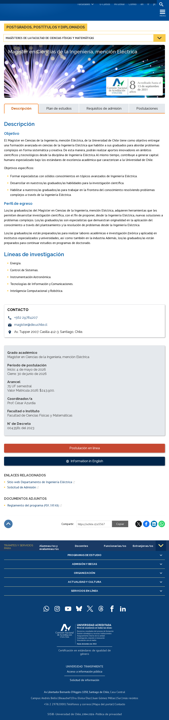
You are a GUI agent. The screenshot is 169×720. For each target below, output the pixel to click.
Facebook (146, 525)
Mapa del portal (101, 699)
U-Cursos (104, 4)
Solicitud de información (84, 676)
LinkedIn (154, 525)
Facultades (83, 4)
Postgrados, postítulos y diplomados (45, 28)
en (141, 4)
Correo (132, 4)
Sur (117, 694)
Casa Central (117, 688)
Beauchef (65, 694)
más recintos (128, 694)
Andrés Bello (51, 694)
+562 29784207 (26, 319)
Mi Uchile (119, 4)
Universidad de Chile (68, 709)
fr (148, 4)
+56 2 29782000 (56, 699)
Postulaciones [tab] (147, 109)
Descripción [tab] (21, 109)
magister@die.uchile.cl (30, 326)
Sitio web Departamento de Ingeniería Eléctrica (39, 483)
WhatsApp (162, 525)
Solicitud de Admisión (21, 488)
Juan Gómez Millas (103, 694)
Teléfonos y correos (78, 699)
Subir (8, 525)
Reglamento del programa (33, 506)
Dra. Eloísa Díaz (82, 694)
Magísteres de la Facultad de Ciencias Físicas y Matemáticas (50, 39)
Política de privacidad (107, 709)
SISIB (53, 709)
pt (154, 4)
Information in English (87, 462)
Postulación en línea (84, 449)
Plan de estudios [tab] (59, 109)
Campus (38, 694)
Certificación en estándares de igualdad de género (84, 651)
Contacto (117, 699)
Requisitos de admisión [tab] (104, 109)
